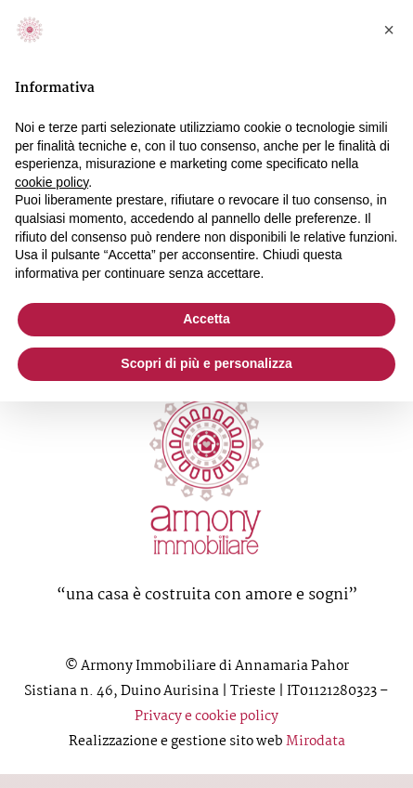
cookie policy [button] (51, 182)
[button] (389, 30)
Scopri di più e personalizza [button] (206, 363)
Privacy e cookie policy (206, 716)
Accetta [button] (206, 318)
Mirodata (315, 741)
